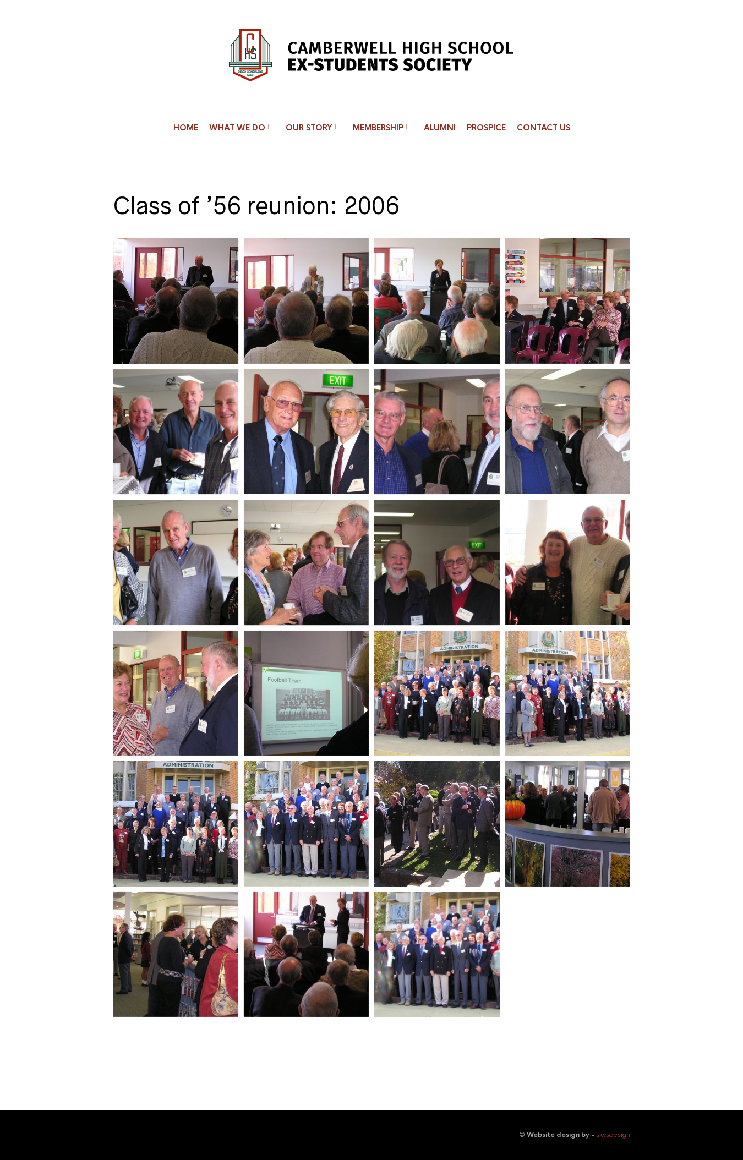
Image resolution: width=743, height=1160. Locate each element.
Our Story (309, 128)
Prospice (486, 128)
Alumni (440, 128)
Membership (378, 128)
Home (185, 128)
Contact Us (543, 128)
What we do (237, 128)
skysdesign (613, 1134)
